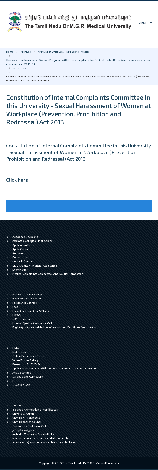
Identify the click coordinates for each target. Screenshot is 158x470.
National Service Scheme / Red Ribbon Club (40, 438)
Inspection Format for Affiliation (31, 310)
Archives (26, 51)
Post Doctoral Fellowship (27, 294)
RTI (14, 381)
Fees (15, 306)
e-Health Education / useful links (33, 434)
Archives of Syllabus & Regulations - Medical (64, 51)
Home (9, 51)
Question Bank (21, 385)
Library (16, 315)
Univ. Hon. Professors (26, 418)
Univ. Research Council (27, 422)
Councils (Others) (23, 261)
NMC (15, 348)
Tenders (17, 405)
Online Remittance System (29, 356)
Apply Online (20, 249)
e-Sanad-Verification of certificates (35, 409)
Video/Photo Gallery (25, 360)
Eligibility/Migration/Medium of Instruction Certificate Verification (54, 327)
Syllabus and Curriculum (27, 376)
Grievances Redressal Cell (29, 426)
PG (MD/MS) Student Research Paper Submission (45, 442)
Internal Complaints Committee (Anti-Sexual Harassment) (48, 274)
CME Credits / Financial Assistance (34, 265)
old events (19, 68)
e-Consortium (21, 319)
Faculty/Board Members (26, 298)
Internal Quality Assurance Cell (32, 323)
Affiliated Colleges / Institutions (32, 241)
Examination (20, 270)
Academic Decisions (25, 237)
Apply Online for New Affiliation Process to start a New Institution (54, 368)
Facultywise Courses (24, 302)
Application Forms (23, 245)
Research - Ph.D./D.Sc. (26, 364)
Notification (19, 352)
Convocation (20, 257)
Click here (17, 180)
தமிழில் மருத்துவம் (23, 430)
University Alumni (23, 413)
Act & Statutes (21, 372)
